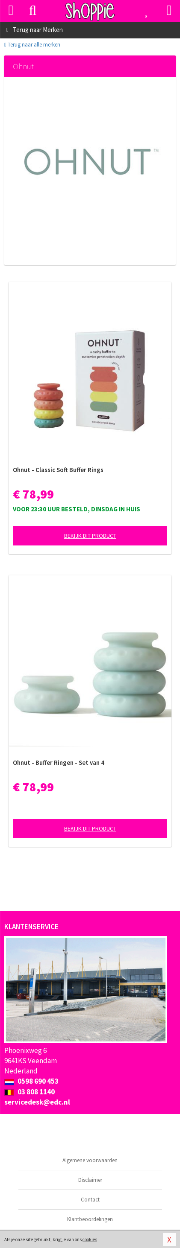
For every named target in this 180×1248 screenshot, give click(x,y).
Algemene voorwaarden (90, 1160)
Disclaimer (90, 1180)
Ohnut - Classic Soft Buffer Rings (58, 470)
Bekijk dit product (90, 535)
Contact (90, 1199)
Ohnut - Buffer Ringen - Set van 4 (58, 762)
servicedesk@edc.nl (37, 1102)
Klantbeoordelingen (90, 1219)
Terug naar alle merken (32, 44)
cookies (90, 1239)
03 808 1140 (29, 1091)
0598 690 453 (31, 1081)
